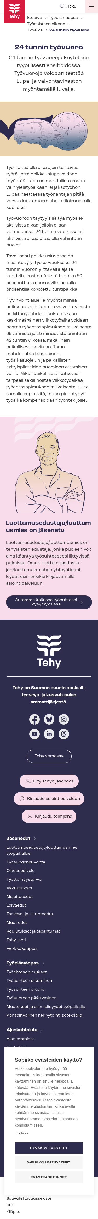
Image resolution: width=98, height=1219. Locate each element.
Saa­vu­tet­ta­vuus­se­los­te (29, 1199)
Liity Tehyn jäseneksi (53, 781)
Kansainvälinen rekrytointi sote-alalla (44, 1015)
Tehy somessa (49, 756)
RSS (10, 1205)
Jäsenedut (19, 838)
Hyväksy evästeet (48, 1147)
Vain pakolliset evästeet (48, 1161)
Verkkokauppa (22, 949)
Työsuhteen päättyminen (31, 998)
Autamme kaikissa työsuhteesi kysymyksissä (46, 602)
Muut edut (17, 923)
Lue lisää (21, 1133)
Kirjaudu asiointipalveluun (53, 799)
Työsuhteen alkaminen (29, 981)
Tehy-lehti (16, 940)
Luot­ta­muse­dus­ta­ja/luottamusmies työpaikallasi (42, 851)
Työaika (35, 30)
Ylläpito (13, 1212)
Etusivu (34, 18)
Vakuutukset (19, 888)
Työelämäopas (63, 18)
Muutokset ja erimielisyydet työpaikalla (46, 1007)
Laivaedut (16, 905)
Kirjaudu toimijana (53, 816)
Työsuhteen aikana (46, 24)
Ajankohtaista (22, 1030)
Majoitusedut (20, 897)
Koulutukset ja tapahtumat (33, 931)
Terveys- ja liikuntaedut (30, 914)
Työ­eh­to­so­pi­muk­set (27, 972)
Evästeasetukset (49, 1177)
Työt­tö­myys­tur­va (24, 880)
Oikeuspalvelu (21, 871)
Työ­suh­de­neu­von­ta (26, 862)
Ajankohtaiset (20, 1039)
